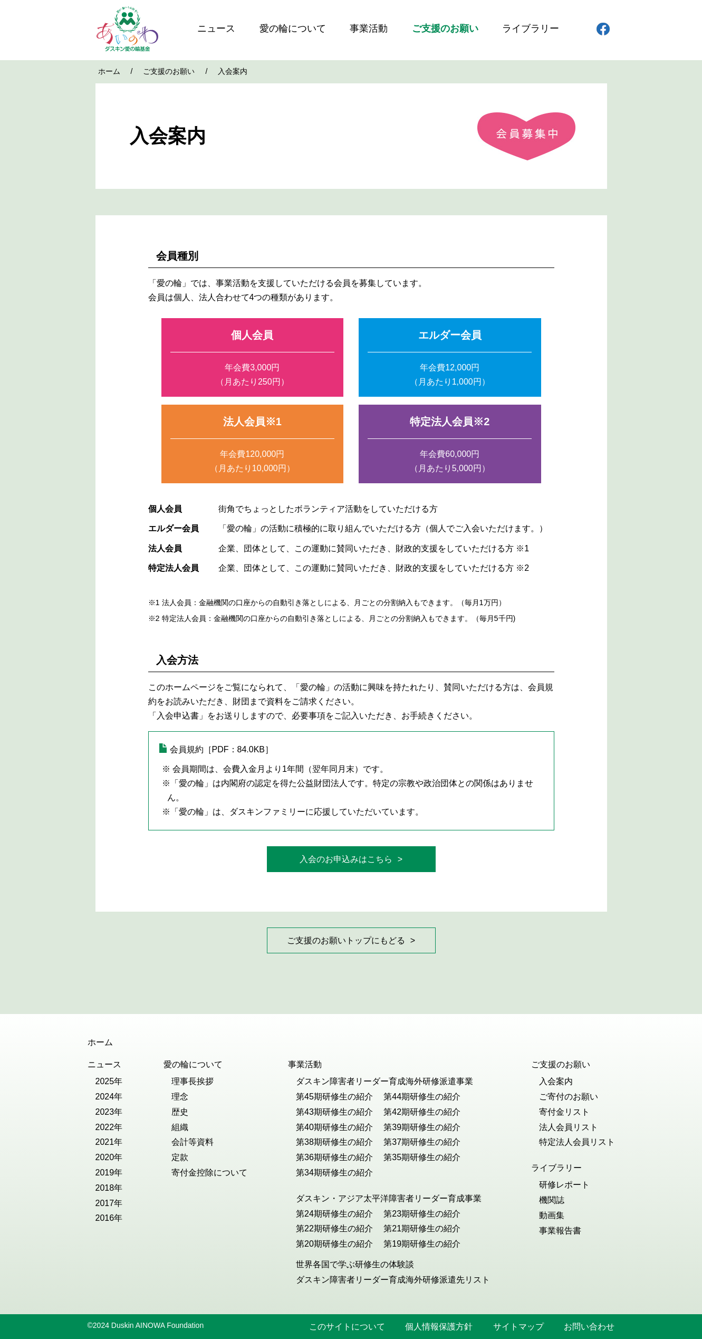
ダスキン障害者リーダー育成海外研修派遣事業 (384, 1081)
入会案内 (556, 1081)
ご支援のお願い (445, 28)
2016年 (109, 1217)
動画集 (551, 1215)
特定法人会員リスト (577, 1141)
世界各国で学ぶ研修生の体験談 (355, 1264)
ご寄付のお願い (568, 1096)
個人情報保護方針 (439, 1326)
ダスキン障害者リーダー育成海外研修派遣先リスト (393, 1279)
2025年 (109, 1081)
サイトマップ (518, 1326)
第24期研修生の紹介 (334, 1213)
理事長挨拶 (192, 1081)
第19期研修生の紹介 (421, 1243)
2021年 (109, 1141)
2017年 (109, 1203)
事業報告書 (560, 1230)
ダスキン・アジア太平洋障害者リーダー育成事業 (389, 1198)
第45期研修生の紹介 (334, 1096)
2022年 (109, 1127)
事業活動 (369, 28)
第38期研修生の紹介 (334, 1141)
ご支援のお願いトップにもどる (346, 940)
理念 (179, 1096)
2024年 (109, 1096)
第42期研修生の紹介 (421, 1111)
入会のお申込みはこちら (346, 859)
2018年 (109, 1187)
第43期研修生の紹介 (334, 1111)
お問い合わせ (589, 1326)
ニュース (216, 28)
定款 (179, 1157)
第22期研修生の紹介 (334, 1228)
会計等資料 (192, 1141)
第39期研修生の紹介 (421, 1127)
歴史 (179, 1111)
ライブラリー (530, 28)
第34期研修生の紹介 (334, 1172)
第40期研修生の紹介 (334, 1127)
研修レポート (564, 1184)
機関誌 (551, 1199)
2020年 (109, 1157)
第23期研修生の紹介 (421, 1213)
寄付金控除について (209, 1172)
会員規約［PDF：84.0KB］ (221, 749)
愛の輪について (292, 28)
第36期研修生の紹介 (334, 1157)
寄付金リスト (564, 1111)
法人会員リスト (568, 1127)
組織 (179, 1127)
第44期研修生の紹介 (421, 1096)
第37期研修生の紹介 (421, 1141)
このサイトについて (347, 1326)
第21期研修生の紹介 (421, 1228)
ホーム (109, 71)
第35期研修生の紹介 (421, 1157)
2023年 (109, 1111)
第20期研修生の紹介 (334, 1243)
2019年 (109, 1172)
